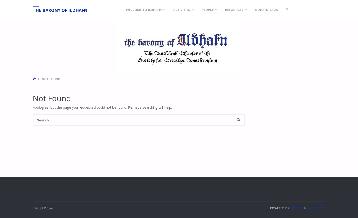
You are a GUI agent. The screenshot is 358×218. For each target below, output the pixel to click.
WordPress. (315, 208)
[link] (287, 10)
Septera (296, 208)
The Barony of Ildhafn (60, 10)
